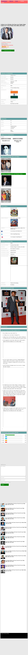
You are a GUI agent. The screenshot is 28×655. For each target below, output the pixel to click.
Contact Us (2, 633)
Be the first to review (7, 50)
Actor (16, 1)
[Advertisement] (9, 13)
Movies (11, 1)
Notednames (4, 1)
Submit (2, 484)
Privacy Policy (6, 633)
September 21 (12, 80)
